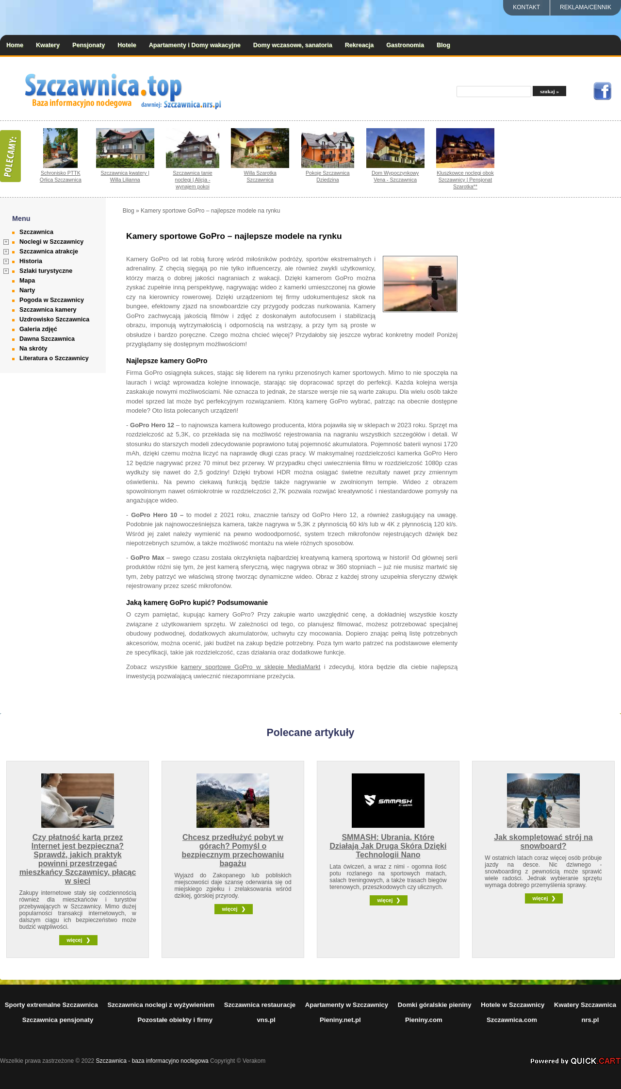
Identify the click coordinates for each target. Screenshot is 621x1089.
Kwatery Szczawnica (585, 1004)
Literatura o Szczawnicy (54, 358)
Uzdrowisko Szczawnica (54, 319)
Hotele (126, 45)
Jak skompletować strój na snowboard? (543, 841)
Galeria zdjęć (38, 329)
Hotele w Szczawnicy (512, 1004)
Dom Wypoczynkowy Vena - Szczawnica (395, 176)
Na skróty (33, 348)
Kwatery (48, 45)
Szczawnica (36, 232)
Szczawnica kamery (48, 309)
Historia (30, 261)
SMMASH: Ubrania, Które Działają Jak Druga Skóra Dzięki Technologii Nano (387, 846)
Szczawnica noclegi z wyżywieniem (160, 1004)
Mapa (27, 280)
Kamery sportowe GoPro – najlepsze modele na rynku (210, 210)
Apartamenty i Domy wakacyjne (195, 45)
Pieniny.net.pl (340, 1019)
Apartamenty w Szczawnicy (347, 1004)
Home (14, 45)
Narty (27, 290)
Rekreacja (359, 45)
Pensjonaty (88, 45)
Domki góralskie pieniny (435, 1004)
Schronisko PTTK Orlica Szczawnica (61, 176)
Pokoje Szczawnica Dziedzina (328, 176)
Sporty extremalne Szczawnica (51, 1004)
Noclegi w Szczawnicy (51, 241)
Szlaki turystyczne (45, 271)
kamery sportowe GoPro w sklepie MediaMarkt (250, 666)
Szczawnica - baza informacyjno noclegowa (152, 1060)
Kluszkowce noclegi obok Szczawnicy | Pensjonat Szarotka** (465, 179)
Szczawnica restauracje (259, 1004)
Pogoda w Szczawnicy (51, 300)
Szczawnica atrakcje (48, 251)
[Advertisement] (561, 353)
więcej (74, 940)
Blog (443, 45)
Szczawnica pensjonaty (58, 1019)
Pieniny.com (423, 1019)
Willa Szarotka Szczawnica (260, 176)
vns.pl (266, 1019)
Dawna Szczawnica (47, 338)
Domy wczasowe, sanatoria (292, 45)
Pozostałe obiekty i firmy (175, 1019)
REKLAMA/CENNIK (585, 7)
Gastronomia (405, 45)
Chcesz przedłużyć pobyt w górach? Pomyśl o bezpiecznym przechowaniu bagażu (233, 850)
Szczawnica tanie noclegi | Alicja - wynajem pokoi (192, 179)
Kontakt (526, 7)
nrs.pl (590, 1019)
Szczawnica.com (512, 1019)
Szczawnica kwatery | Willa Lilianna (125, 176)
